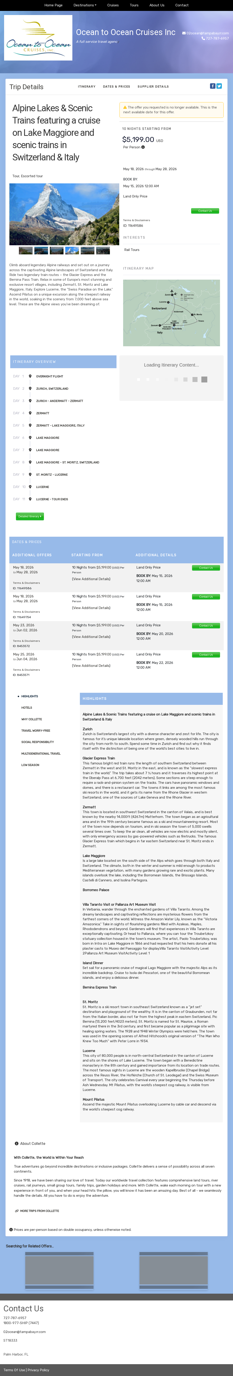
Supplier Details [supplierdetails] (153, 86)
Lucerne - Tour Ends (52, 499)
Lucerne (42, 487)
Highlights (29, 696)
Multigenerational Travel (41, 753)
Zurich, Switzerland (52, 388)
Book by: (143, 576)
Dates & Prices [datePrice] (117, 86)
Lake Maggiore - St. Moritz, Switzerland (67, 462)
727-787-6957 (14, 1318)
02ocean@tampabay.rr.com (208, 33)
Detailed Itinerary (29, 516)
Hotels (26, 707)
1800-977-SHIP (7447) (21, 1323)
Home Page (53, 5)
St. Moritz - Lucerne (52, 474)
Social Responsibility (37, 742)
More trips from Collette (37, 1211)
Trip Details (26, 87)
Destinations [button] (83, 5)
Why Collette (31, 719)
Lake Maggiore (47, 438)
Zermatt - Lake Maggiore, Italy (60, 425)
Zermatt (42, 413)
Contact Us (205, 210)
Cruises (113, 5)
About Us (157, 5)
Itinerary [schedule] (87, 86)
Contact (182, 5)
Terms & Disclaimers (136, 220)
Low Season (30, 765)
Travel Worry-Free (35, 730)
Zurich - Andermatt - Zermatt (59, 401)
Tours (134, 5)
